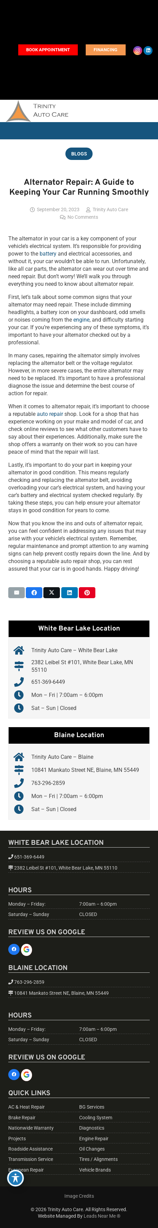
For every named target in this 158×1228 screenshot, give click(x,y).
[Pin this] (87, 592)
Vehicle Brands (95, 1170)
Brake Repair (21, 1118)
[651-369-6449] (22, 682)
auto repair (50, 414)
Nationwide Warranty (31, 1128)
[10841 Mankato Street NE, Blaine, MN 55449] (22, 770)
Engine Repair (93, 1139)
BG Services (91, 1107)
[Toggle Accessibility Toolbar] (15, 1178)
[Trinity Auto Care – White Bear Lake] (22, 650)
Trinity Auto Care (110, 210)
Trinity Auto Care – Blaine (62, 757)
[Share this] (34, 592)
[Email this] (16, 592)
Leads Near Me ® (102, 1216)
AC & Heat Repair (26, 1107)
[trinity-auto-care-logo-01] (37, 111)
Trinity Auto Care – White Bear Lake (74, 650)
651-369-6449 (48, 682)
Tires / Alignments (98, 1159)
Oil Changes (92, 1149)
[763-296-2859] (22, 783)
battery (48, 253)
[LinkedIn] (148, 50)
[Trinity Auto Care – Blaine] (22, 757)
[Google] (26, 950)
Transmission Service (30, 1159)
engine (81, 319)
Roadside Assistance (30, 1149)
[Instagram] (137, 50)
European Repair (26, 1170)
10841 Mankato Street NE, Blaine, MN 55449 (85, 770)
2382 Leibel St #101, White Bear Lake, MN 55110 (65, 868)
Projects (17, 1139)
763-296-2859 (48, 783)
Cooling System (95, 1118)
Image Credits (79, 1196)
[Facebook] (14, 949)
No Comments (82, 217)
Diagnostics (91, 1128)
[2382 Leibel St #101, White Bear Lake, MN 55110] (22, 666)
